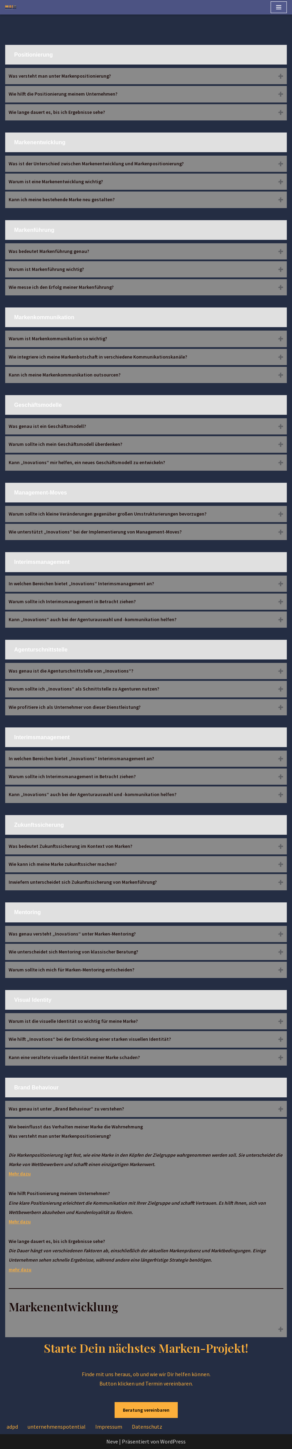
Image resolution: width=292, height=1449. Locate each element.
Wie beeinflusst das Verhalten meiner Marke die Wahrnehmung (146, 1219)
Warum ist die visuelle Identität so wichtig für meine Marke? (73, 1021)
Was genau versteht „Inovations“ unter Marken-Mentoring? (72, 934)
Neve (112, 1441)
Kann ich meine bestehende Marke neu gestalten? (62, 199)
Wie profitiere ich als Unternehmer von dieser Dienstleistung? (74, 707)
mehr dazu (20, 1269)
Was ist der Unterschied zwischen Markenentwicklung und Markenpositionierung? (96, 163)
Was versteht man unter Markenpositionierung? (60, 76)
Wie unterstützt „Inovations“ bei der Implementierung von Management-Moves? (95, 532)
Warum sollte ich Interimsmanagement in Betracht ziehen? (72, 601)
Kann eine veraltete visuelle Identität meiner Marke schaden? (74, 1057)
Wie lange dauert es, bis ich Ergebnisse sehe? (57, 112)
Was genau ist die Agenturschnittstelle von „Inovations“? (71, 671)
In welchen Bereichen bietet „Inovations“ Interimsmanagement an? (81, 583)
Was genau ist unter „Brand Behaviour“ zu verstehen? (66, 1109)
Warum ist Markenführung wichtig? (46, 269)
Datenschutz (147, 1426)
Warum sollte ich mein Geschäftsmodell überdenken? (65, 444)
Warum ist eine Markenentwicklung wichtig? (56, 181)
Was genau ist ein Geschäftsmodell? (47, 426)
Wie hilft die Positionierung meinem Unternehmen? (63, 94)
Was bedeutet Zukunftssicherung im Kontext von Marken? (70, 846)
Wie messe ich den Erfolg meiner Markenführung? (61, 287)
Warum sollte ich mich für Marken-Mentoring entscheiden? (71, 970)
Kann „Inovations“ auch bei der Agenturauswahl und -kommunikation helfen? (92, 619)
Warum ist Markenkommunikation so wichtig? (58, 338)
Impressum (108, 1426)
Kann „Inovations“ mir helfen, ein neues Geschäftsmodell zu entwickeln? (87, 462)
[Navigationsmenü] (279, 7)
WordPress (173, 1441)
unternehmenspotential (57, 1426)
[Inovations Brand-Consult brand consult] (10, 7)
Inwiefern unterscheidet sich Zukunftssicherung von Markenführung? (83, 882)
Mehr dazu (20, 1174)
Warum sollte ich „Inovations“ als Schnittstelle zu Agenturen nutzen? (84, 689)
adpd (12, 1426)
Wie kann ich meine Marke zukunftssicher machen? (63, 864)
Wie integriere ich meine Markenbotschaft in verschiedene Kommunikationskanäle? (98, 357)
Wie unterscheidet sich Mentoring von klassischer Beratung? (73, 952)
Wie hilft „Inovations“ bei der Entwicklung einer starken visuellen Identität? (90, 1039)
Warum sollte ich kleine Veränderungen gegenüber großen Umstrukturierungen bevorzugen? (107, 514)
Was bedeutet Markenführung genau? (49, 251)
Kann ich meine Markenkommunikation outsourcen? (64, 375)
